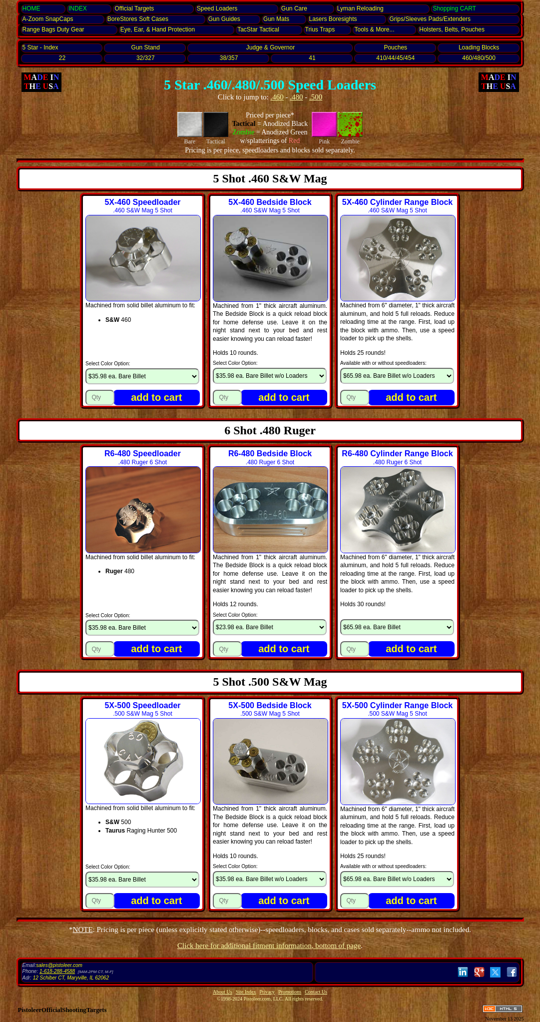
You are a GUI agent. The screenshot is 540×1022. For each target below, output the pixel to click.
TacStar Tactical (258, 29)
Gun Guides (224, 18)
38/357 (229, 57)
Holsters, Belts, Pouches (452, 29)
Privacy (267, 992)
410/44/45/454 (395, 57)
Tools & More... (374, 29)
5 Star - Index (40, 47)
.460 (277, 97)
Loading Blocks (479, 47)
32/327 (145, 57)
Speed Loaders (217, 8)
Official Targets (134, 8)
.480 (296, 97)
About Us (222, 992)
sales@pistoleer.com (59, 965)
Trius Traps (320, 29)
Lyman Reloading (360, 8)
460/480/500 (479, 57)
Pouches (395, 47)
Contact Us (316, 992)
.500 (315, 97)
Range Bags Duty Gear (53, 29)
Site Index (246, 992)
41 (312, 57)
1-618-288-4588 (57, 971)
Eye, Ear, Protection (157, 29)
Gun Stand (145, 47)
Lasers (333, 18)
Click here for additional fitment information (269, 946)
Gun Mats (276, 18)
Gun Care (294, 8)
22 (62, 57)
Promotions (289, 992)
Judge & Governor (270, 47)
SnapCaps (47, 18)
